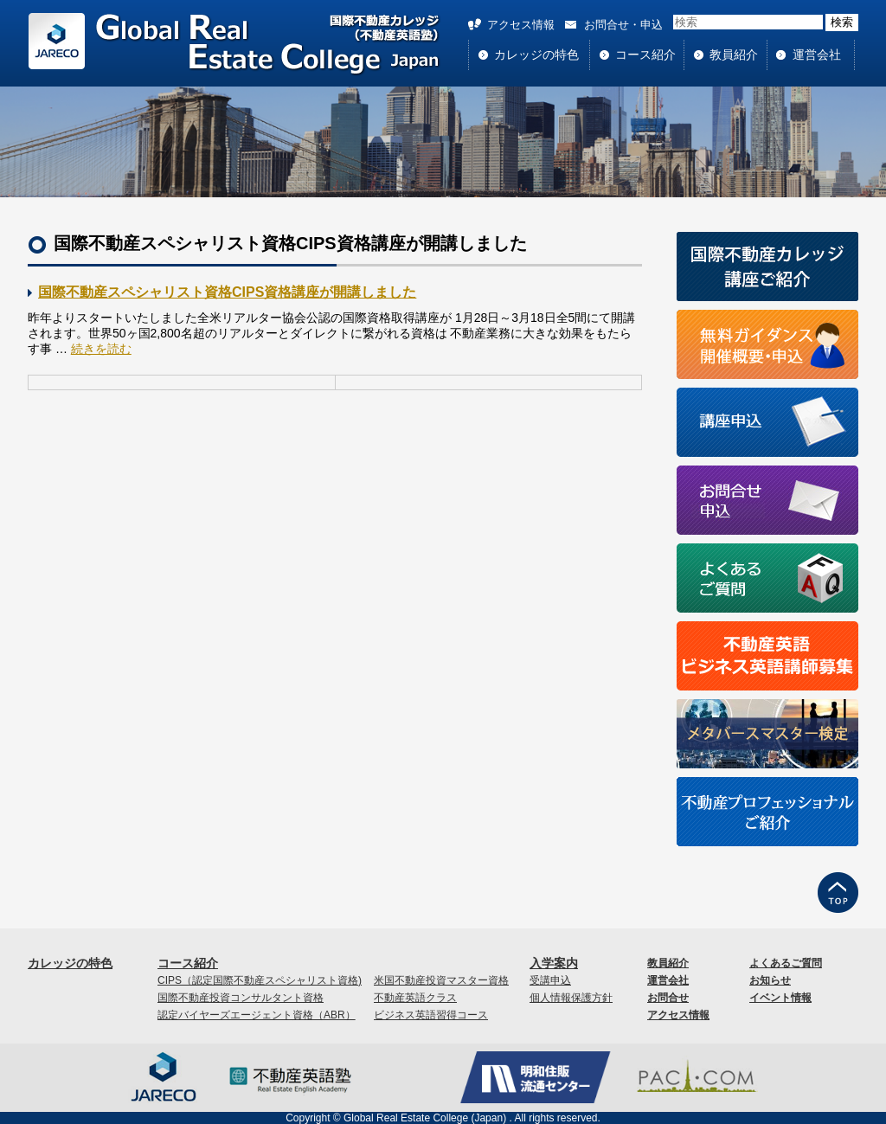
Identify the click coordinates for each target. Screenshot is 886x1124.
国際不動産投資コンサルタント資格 (240, 998)
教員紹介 (733, 54)
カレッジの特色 (536, 54)
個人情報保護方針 (571, 998)
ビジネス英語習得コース (431, 1015)
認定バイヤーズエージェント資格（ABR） (256, 1015)
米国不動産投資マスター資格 (441, 980)
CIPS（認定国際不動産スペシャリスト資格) (259, 980)
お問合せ (668, 998)
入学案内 (554, 963)
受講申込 (550, 980)
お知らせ (770, 980)
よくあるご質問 (785, 963)
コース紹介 (645, 54)
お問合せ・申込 (623, 24)
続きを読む (101, 349)
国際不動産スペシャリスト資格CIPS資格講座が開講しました (227, 292)
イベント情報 (780, 998)
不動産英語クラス (415, 998)
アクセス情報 (521, 24)
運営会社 (817, 54)
